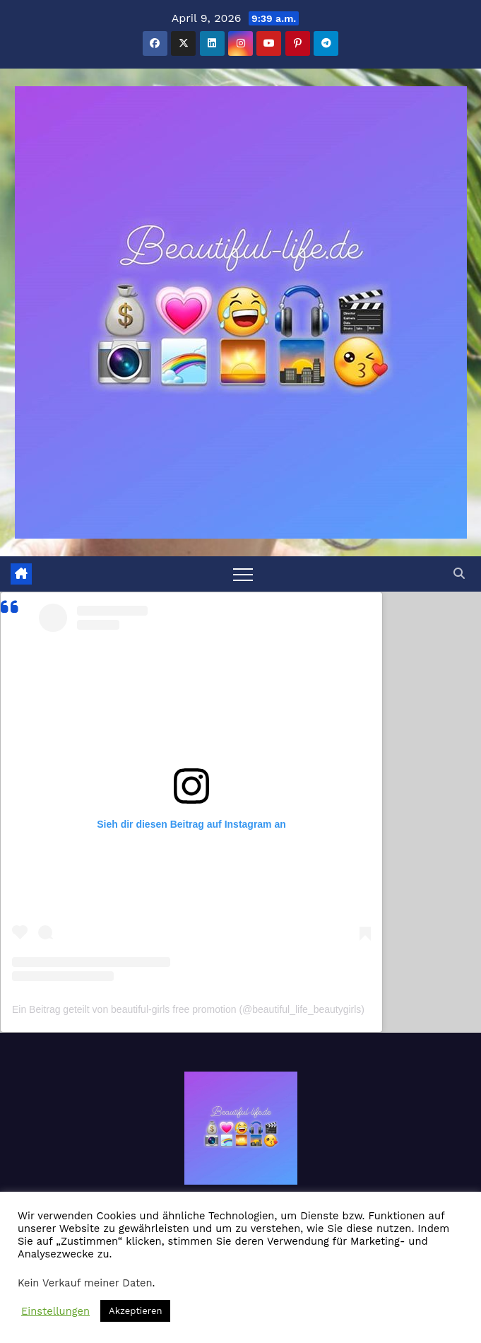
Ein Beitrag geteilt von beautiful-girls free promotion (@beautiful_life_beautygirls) (188, 1009)
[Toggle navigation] (243, 574)
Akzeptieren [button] (135, 1311)
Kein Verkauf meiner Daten (85, 1283)
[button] (459, 573)
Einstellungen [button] (55, 1311)
